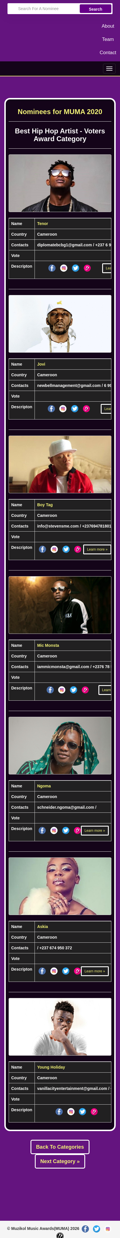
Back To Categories (60, 1147)
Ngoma (44, 786)
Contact (108, 52)
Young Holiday (51, 1067)
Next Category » (60, 1161)
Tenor (42, 223)
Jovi (41, 364)
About (108, 26)
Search (95, 9)
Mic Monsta (48, 645)
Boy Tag (45, 504)
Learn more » (97, 549)
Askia (42, 926)
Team (108, 39)
